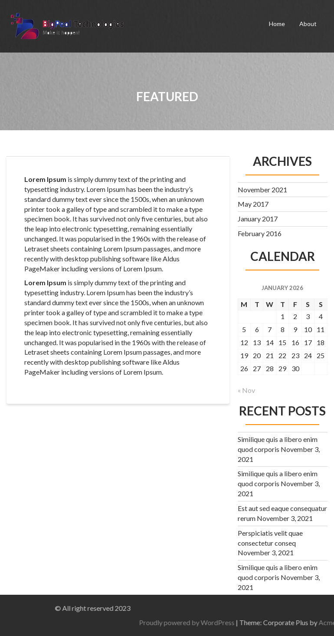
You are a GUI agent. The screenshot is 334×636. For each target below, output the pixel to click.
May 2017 (253, 204)
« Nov (246, 390)
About (308, 23)
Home (277, 23)
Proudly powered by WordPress (260, 622)
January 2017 (258, 218)
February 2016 (260, 233)
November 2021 (262, 189)
